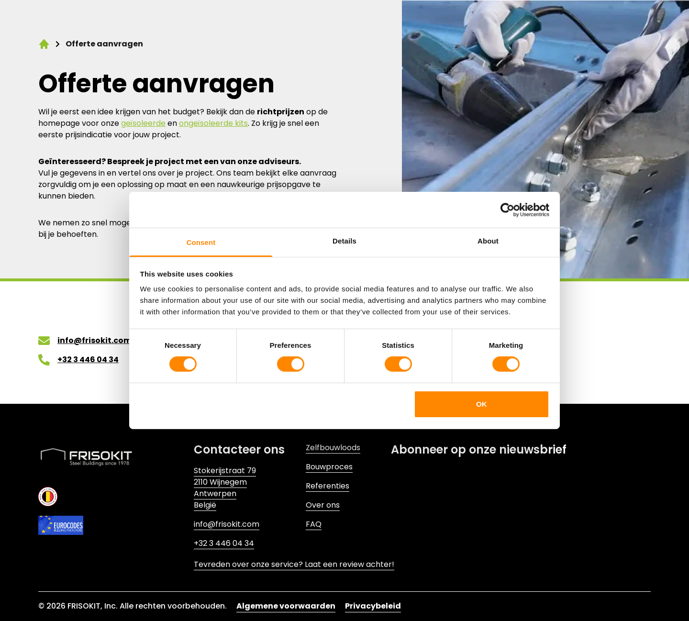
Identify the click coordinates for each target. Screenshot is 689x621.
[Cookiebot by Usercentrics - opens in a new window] (507, 209)
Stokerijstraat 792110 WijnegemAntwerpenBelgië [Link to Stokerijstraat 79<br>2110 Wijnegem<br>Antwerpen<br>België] (225, 487)
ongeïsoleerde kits (213, 123)
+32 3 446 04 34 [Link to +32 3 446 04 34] (224, 543)
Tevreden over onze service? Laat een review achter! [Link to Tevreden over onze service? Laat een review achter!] (294, 564)
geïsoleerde (143, 123)
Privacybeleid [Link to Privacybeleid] (373, 605)
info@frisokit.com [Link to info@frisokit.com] (226, 524)
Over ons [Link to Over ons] (323, 504)
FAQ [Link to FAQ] (314, 524)
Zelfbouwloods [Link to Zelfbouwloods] (333, 447)
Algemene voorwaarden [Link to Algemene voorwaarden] (285, 605)
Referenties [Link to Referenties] (327, 485)
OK (481, 404)
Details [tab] (344, 241)
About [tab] (488, 241)
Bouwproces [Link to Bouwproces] (329, 466)
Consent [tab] (201, 242)
